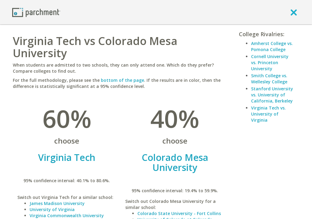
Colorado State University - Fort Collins (179, 213)
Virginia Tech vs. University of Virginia (268, 114)
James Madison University (57, 203)
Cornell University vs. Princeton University (270, 62)
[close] (294, 12)
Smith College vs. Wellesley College (269, 79)
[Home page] (36, 12)
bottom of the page (122, 80)
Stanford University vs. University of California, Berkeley (272, 95)
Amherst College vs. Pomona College (272, 46)
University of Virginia (52, 209)
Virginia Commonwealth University (67, 215)
